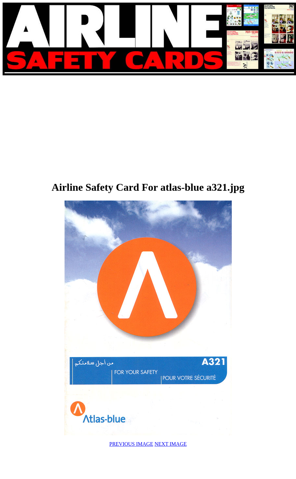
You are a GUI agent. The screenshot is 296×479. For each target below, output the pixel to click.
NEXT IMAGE (171, 444)
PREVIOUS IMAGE (131, 444)
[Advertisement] (76, 127)
